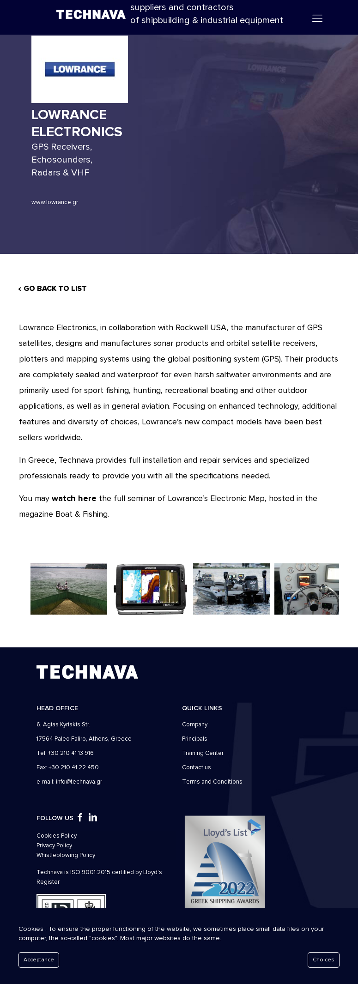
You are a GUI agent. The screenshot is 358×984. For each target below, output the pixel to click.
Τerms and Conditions (212, 781)
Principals (194, 739)
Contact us (196, 767)
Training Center (203, 753)
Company (194, 724)
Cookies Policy (56, 835)
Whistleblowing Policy (65, 855)
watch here (74, 498)
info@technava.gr (79, 781)
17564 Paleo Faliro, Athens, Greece (84, 739)
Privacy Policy (54, 845)
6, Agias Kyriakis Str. (63, 724)
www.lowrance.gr (54, 202)
